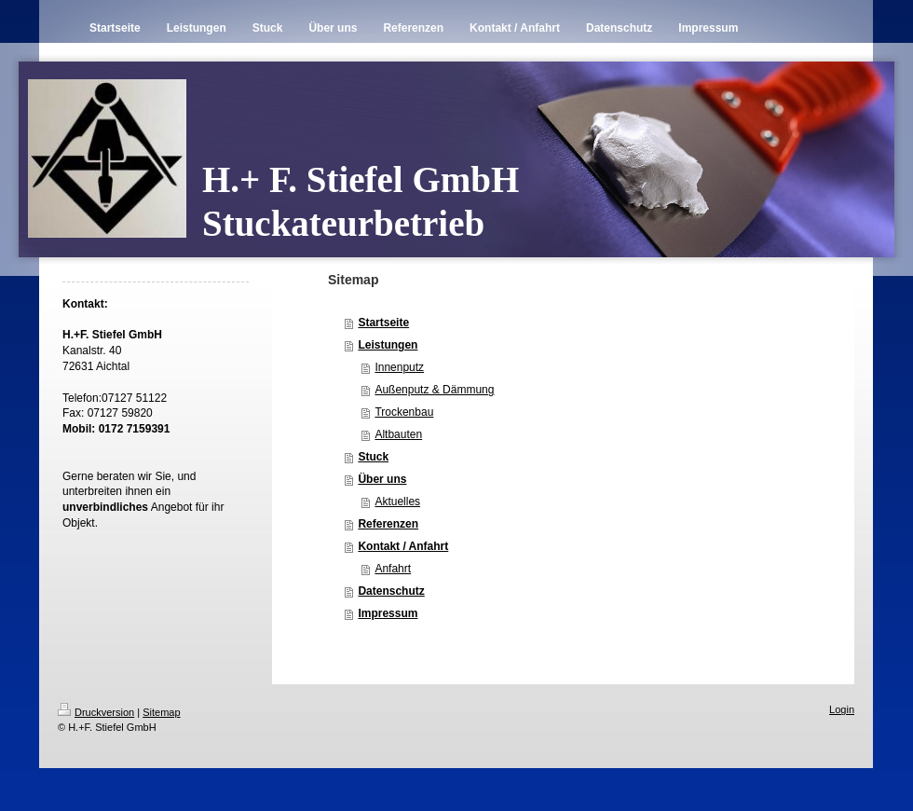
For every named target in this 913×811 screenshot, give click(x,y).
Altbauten (398, 434)
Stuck (373, 456)
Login (841, 709)
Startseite (383, 322)
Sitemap (161, 712)
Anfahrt (393, 568)
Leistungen (387, 344)
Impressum (387, 613)
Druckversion (96, 712)
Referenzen (388, 523)
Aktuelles (397, 501)
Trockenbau (404, 412)
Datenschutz (391, 591)
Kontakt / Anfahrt (403, 546)
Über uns (382, 479)
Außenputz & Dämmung (434, 389)
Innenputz (399, 367)
